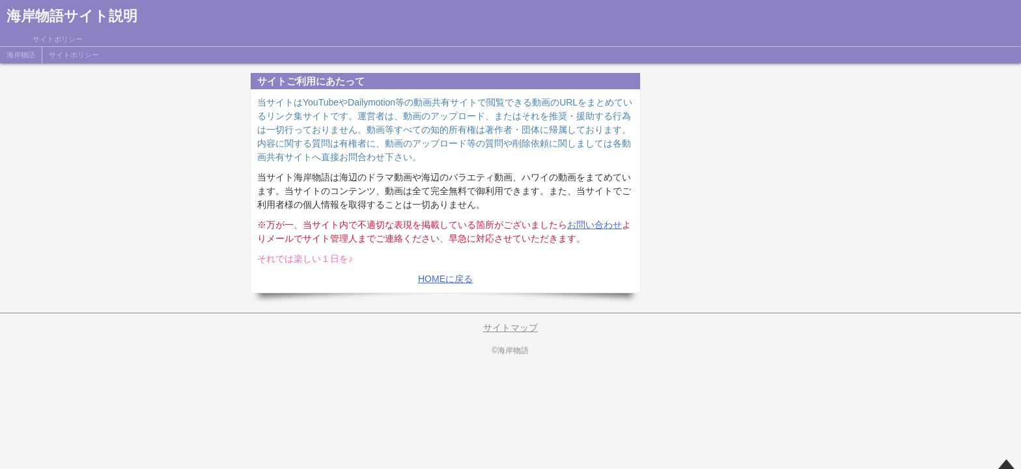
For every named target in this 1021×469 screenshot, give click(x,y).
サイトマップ (510, 327)
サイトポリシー (74, 55)
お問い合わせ (594, 225)
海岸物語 (21, 55)
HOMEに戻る (445, 279)
